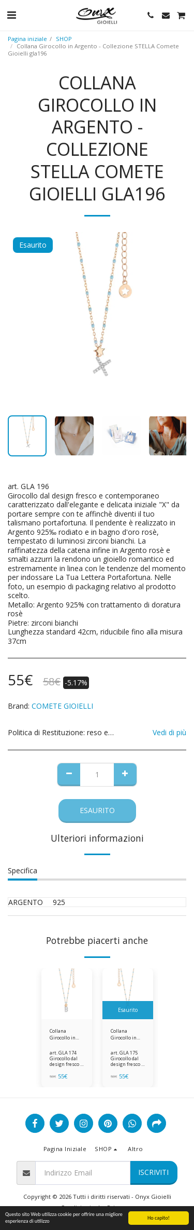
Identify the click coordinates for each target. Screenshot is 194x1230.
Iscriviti (153, 1172)
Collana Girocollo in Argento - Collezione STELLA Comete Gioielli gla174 (66, 1035)
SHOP (64, 39)
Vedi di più (169, 732)
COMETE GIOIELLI (62, 706)
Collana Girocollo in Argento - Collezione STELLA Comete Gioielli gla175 (127, 1035)
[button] (11, 14)
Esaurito (97, 810)
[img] (66, 993)
